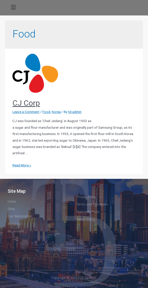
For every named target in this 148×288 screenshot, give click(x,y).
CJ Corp (26, 103)
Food (46, 112)
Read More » (21, 165)
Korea (56, 112)
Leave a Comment (25, 112)
